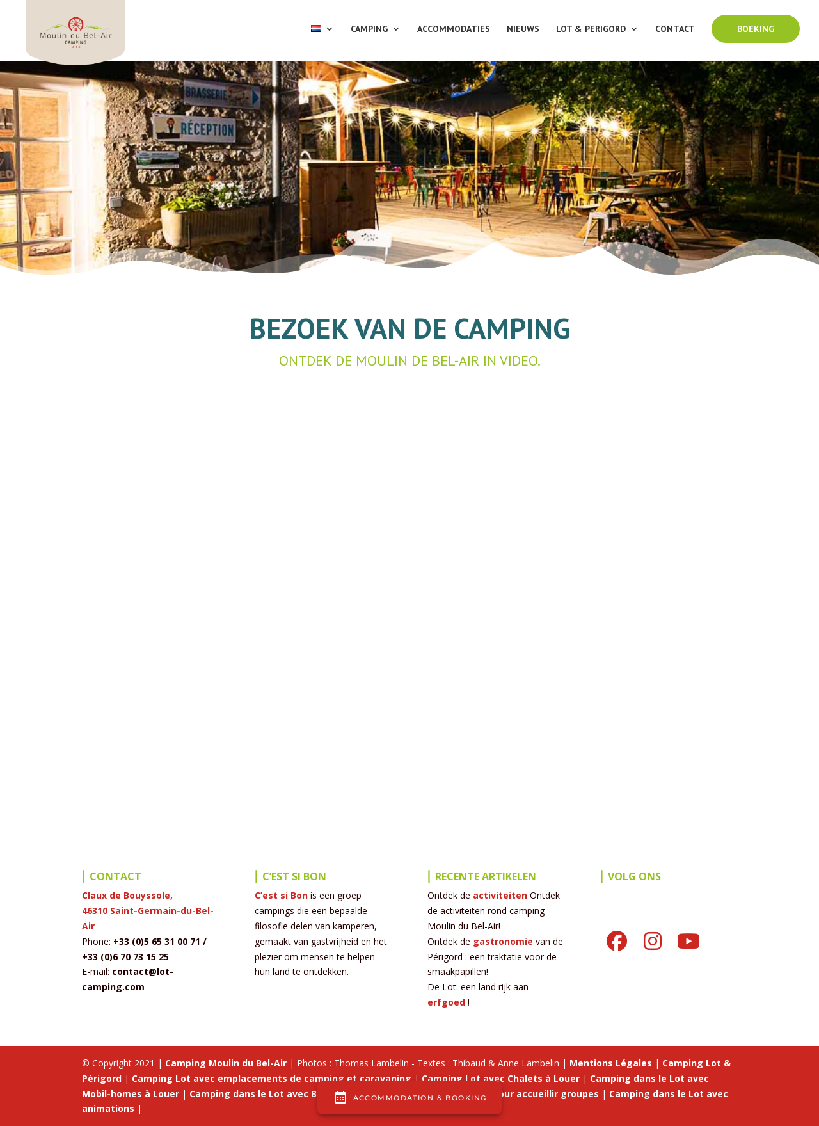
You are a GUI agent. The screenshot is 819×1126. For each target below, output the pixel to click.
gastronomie (503, 941)
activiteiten (500, 895)
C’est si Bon (281, 895)
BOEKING (755, 29)
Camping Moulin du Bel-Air (226, 1063)
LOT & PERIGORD (591, 29)
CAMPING (369, 29)
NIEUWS (523, 29)
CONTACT (675, 29)
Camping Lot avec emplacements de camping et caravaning (271, 1078)
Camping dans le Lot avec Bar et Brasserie (287, 1094)
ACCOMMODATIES (453, 29)
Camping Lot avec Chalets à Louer (501, 1078)
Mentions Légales (610, 1063)
